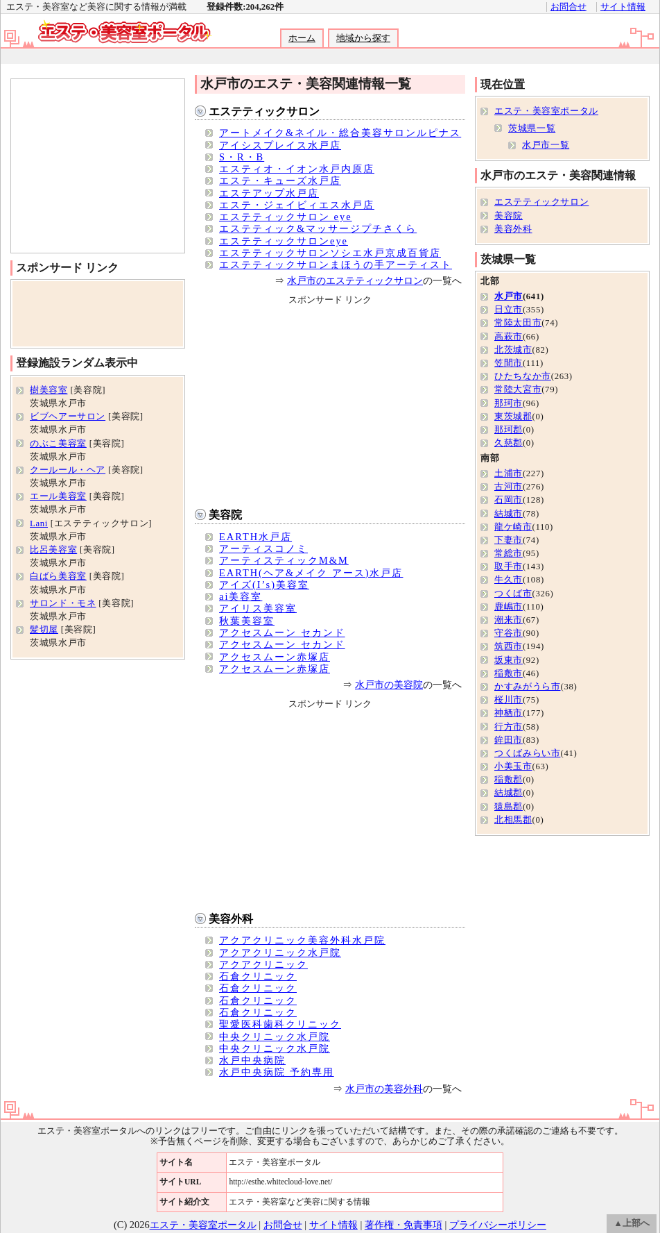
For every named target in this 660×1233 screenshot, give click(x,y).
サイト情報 (622, 7)
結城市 (508, 514)
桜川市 (508, 700)
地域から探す (363, 38)
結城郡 (508, 793)
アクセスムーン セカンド (282, 632)
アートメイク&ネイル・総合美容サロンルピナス (340, 132)
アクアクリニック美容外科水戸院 (302, 940)
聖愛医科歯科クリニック (280, 1024)
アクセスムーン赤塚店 (274, 656)
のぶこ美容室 (58, 443)
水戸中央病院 (252, 1060)
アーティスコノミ (263, 548)
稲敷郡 (508, 780)
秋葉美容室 (247, 620)
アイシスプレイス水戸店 (280, 145)
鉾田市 (508, 740)
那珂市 (508, 403)
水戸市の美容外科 (384, 1088)
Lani (39, 523)
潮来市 (508, 620)
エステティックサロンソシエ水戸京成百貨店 (330, 252)
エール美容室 (58, 496)
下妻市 (508, 540)
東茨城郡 (513, 416)
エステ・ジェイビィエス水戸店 (296, 204)
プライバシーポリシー (497, 1224)
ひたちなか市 (522, 376)
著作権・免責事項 (403, 1224)
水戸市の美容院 (389, 684)
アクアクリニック (263, 964)
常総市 (508, 553)
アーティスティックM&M (284, 560)
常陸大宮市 (517, 389)
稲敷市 (508, 673)
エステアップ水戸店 (269, 193)
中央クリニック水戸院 (274, 1036)
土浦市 (508, 473)
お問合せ (568, 7)
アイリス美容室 (258, 608)
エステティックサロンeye (283, 240)
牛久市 (508, 580)
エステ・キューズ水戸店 (280, 180)
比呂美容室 (53, 550)
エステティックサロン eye (285, 216)
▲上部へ (632, 1223)
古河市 (508, 487)
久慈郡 (508, 443)
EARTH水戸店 (255, 536)
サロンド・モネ (63, 603)
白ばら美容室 (58, 576)
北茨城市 (513, 350)
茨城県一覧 (531, 128)
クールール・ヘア (67, 470)
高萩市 (508, 337)
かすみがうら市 (527, 686)
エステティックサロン (264, 111)
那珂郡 (508, 430)
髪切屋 (44, 630)
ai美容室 (240, 596)
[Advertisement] (329, 56)
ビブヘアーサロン (67, 416)
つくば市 (513, 593)
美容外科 (231, 919)
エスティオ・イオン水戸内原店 (296, 168)
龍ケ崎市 (513, 527)
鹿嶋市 (508, 607)
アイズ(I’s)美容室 (264, 584)
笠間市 (508, 363)
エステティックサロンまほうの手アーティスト (335, 264)
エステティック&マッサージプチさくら (318, 228)
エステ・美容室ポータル (546, 111)
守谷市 (508, 633)
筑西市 (508, 646)
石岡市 (508, 500)
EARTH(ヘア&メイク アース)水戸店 (311, 572)
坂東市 (508, 660)
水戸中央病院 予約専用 (276, 1071)
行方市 (508, 727)
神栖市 (508, 713)
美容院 (225, 515)
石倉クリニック (258, 976)
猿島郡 (508, 807)
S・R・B (241, 156)
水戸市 (508, 296)
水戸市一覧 (545, 145)
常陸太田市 (517, 323)
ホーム (301, 38)
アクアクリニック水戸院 (280, 952)
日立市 (508, 309)
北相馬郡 (513, 820)
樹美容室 (49, 390)
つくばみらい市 (527, 753)
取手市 (508, 566)
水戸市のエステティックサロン (355, 280)
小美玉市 (513, 766)
